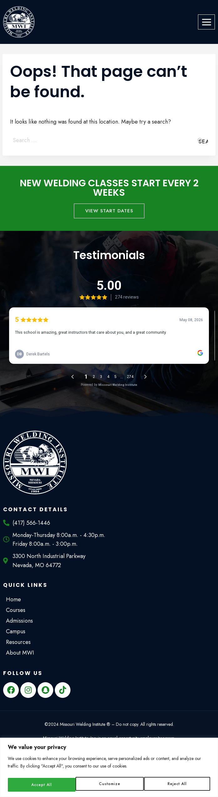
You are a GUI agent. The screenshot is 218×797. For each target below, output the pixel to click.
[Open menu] (206, 21)
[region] (109, 768)
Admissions (21, 621)
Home (13, 599)
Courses (17, 610)
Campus (17, 631)
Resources (20, 642)
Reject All (109, 785)
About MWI (21, 653)
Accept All (177, 785)
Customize (41, 785)
